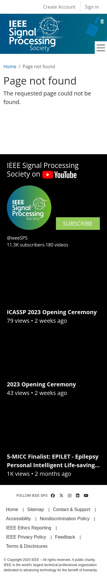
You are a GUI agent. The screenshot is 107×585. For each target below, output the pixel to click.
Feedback (65, 537)
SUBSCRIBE (78, 223)
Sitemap (35, 509)
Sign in (92, 7)
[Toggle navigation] (101, 47)
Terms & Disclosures (27, 546)
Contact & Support (71, 509)
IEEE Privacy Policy (26, 537)
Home (9, 66)
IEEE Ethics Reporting (28, 527)
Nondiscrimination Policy (65, 518)
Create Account (59, 7)
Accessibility (18, 518)
